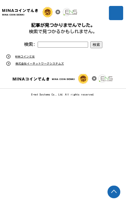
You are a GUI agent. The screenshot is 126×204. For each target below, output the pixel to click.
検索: (29, 44)
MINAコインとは (25, 56)
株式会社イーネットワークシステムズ (39, 63)
